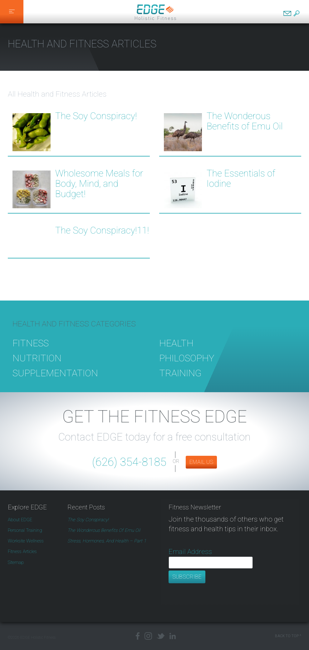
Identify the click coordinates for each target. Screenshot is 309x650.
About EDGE (20, 519)
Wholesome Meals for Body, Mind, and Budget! (99, 184)
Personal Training (25, 530)
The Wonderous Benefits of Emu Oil (245, 121)
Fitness (30, 352)
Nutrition (36, 367)
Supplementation (55, 382)
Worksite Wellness (26, 541)
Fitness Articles (22, 551)
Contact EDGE (287, 13)
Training (180, 382)
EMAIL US (201, 462)
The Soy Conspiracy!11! (102, 230)
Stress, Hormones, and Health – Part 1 (106, 541)
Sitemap (16, 562)
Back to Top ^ (288, 636)
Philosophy (186, 367)
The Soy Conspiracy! (96, 116)
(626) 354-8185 (129, 462)
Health (176, 352)
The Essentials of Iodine (241, 178)
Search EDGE (296, 13)
